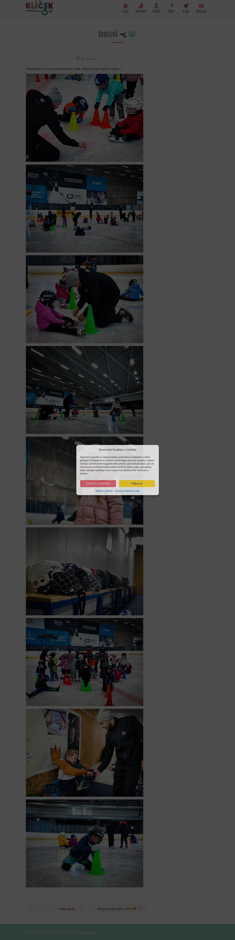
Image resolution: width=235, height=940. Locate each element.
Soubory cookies (104, 490)
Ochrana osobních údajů (127, 490)
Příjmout (137, 483)
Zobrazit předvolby (98, 483)
